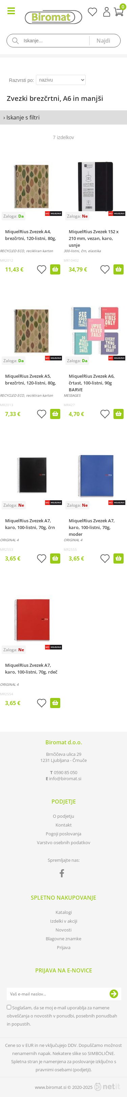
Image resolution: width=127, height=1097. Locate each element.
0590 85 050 (65, 772)
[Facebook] (63, 875)
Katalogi (64, 912)
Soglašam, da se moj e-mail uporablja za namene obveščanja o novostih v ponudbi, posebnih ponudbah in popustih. (62, 1016)
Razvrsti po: (21, 80)
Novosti (63, 930)
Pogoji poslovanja (63, 834)
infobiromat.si (65, 778)
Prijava (106, 12)
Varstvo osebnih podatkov (63, 842)
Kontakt (64, 825)
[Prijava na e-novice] (113, 994)
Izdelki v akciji (63, 921)
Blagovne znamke (63, 939)
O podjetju (63, 816)
